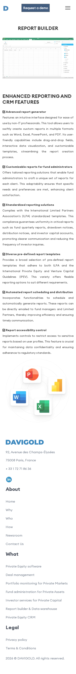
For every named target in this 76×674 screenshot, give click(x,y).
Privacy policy (16, 640)
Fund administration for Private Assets (35, 592)
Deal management (20, 575)
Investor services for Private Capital (34, 600)
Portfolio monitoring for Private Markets (37, 583)
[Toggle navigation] (68, 7)
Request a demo (35, 8)
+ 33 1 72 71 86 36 (18, 469)
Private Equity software (23, 566)
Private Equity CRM (20, 617)
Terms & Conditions (21, 648)
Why (9, 510)
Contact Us (15, 544)
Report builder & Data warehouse (31, 609)
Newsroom (14, 535)
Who (9, 518)
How (9, 527)
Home (10, 501)
